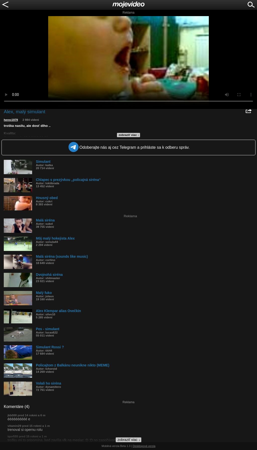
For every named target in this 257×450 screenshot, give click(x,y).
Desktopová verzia (144, 445)
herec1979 (11, 119)
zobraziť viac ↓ (129, 135)
